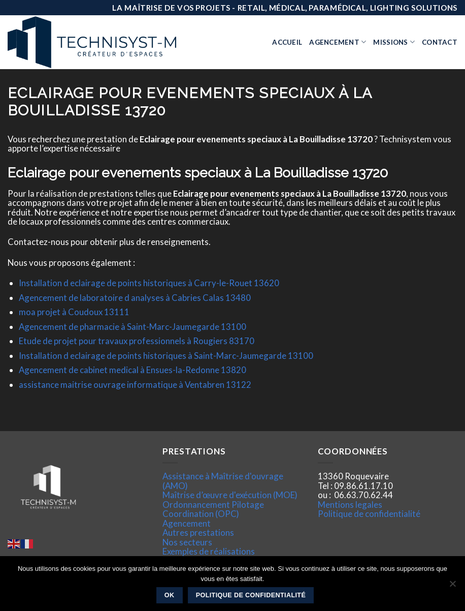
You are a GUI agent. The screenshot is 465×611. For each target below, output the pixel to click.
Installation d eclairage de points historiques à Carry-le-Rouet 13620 (149, 283)
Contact (439, 42)
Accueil (287, 42)
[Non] (452, 586)
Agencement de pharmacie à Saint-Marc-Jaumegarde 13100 (132, 326)
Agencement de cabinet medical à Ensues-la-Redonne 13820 (132, 369)
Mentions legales (350, 504)
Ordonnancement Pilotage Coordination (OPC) (213, 509)
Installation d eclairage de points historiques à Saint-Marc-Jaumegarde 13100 (166, 355)
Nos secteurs (187, 542)
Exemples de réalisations (208, 551)
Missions (394, 42)
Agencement (337, 42)
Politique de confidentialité (369, 513)
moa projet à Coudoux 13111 (74, 312)
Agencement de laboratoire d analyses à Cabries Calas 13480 (135, 297)
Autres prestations (198, 532)
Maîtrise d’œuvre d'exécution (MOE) (229, 495)
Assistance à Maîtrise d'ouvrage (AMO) (222, 481)
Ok (169, 595)
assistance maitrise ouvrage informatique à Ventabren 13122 (135, 384)
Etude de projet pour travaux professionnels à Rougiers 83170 (136, 340)
